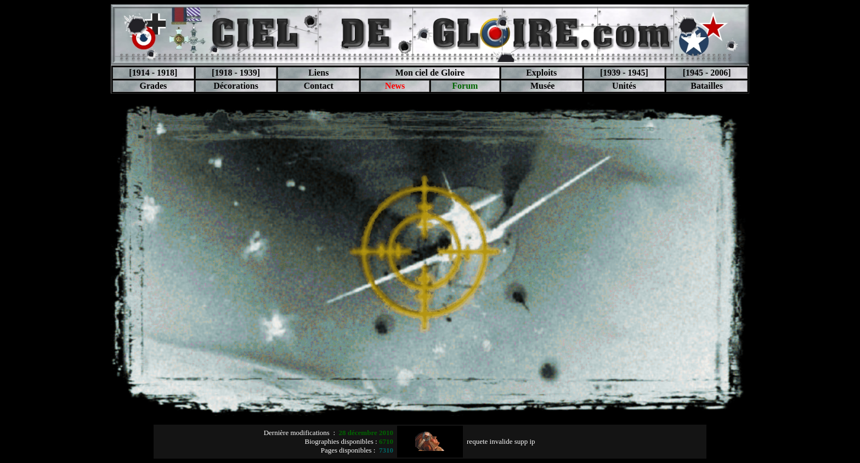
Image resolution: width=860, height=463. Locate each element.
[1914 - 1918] (153, 72)
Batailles (707, 85)
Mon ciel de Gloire (430, 72)
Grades (153, 85)
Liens (318, 72)
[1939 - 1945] (624, 72)
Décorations (235, 85)
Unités (624, 85)
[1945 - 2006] (707, 72)
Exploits (541, 72)
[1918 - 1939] (236, 72)
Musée (541, 85)
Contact (318, 85)
